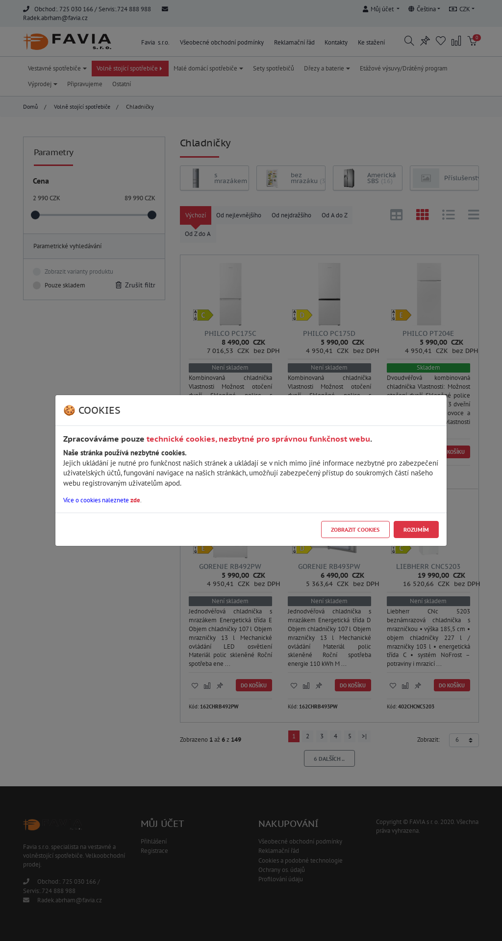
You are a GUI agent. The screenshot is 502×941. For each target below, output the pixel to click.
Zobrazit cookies (355, 529)
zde (135, 500)
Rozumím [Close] (416, 529)
